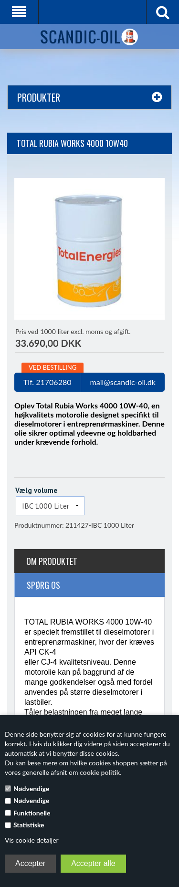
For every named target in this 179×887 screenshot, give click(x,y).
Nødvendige (31, 788)
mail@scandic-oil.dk (123, 381)
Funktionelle (32, 813)
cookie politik (100, 772)
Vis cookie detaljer (32, 840)
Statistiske (28, 825)
